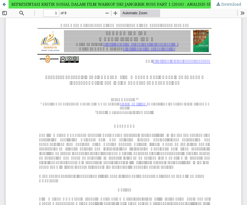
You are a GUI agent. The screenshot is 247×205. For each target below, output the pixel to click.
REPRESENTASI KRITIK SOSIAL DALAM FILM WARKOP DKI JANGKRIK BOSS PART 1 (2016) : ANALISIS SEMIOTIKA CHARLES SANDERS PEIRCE (129, 4)
